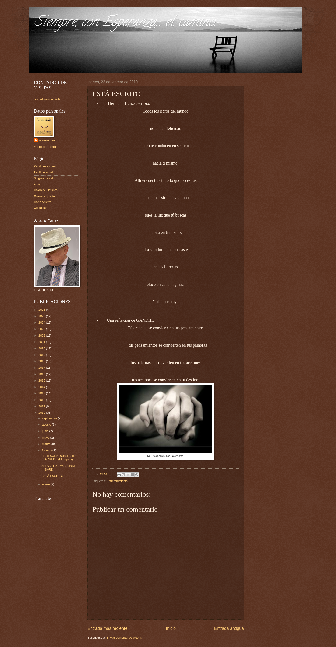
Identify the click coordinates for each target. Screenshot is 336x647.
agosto (47, 424)
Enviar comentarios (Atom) (124, 637)
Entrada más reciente (107, 628)
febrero (47, 450)
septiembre (50, 418)
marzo (46, 444)
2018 (42, 361)
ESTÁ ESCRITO (52, 476)
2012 (42, 400)
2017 (42, 367)
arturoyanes (47, 140)
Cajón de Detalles (46, 190)
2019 (42, 355)
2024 (42, 322)
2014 (42, 387)
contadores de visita (47, 99)
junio (45, 431)
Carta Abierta (42, 202)
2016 (42, 374)
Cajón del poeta (44, 196)
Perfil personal (43, 172)
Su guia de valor (45, 178)
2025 (42, 316)
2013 (42, 393)
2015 (42, 380)
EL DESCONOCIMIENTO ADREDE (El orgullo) (58, 457)
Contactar (40, 208)
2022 (42, 335)
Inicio (171, 628)
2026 (42, 309)
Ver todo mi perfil (45, 146)
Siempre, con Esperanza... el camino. (125, 23)
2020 (42, 348)
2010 (42, 412)
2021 (42, 342)
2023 (42, 329)
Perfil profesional (45, 166)
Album (38, 184)
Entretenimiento (117, 481)
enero (46, 484)
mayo (46, 437)
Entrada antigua (229, 628)
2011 (42, 406)
